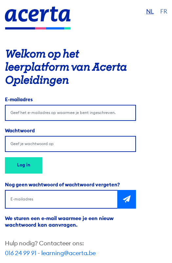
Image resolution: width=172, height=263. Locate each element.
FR (163, 11)
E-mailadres (19, 99)
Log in (23, 165)
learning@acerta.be (68, 253)
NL (150, 11)
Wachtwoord (20, 130)
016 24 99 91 (20, 253)
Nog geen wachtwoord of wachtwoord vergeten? (62, 184)
